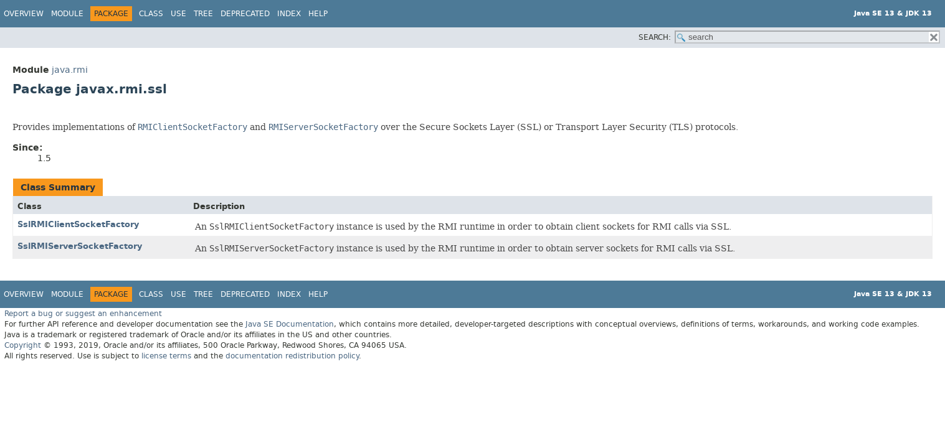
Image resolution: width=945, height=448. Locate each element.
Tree (203, 13)
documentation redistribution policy (292, 356)
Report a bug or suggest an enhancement (83, 313)
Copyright (22, 345)
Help (318, 13)
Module (67, 13)
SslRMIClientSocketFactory (78, 224)
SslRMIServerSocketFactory (79, 246)
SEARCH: (655, 37)
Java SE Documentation (289, 324)
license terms (166, 356)
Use (178, 13)
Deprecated (245, 13)
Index (289, 13)
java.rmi (70, 70)
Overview (24, 13)
